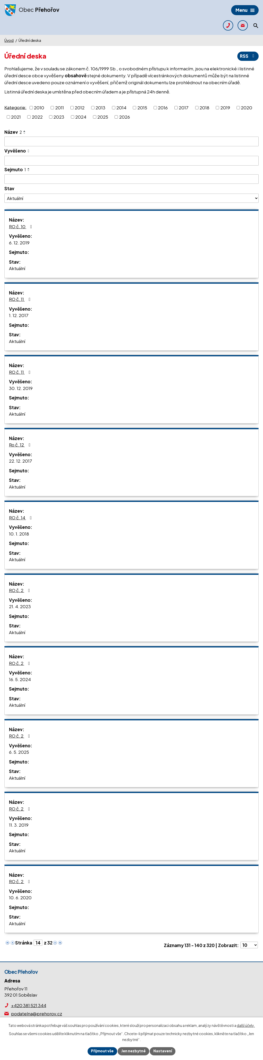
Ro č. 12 (20, 445)
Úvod (9, 40)
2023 (58, 117)
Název (13, 132)
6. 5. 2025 (19, 752)
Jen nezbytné (133, 1051)
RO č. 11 (20, 299)
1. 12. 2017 (19, 315)
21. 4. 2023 (20, 606)
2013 (100, 107)
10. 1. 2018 (19, 534)
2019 (225, 107)
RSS (248, 56)
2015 (142, 107)
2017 (184, 107)
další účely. (246, 1025)
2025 (102, 117)
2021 (16, 117)
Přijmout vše (101, 1051)
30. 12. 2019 (21, 388)
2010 (39, 107)
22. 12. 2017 (20, 461)
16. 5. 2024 (20, 679)
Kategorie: (15, 107)
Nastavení (163, 1051)
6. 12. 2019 (19, 242)
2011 (59, 107)
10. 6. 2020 (20, 898)
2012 (79, 107)
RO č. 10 (21, 226)
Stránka (23, 943)
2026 (124, 117)
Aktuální (17, 268)
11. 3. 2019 (19, 825)
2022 (37, 117)
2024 (80, 117)
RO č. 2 (20, 590)
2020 (246, 107)
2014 (121, 107)
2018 (204, 107)
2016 (163, 107)
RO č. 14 (21, 517)
